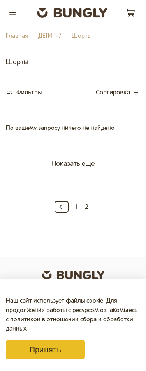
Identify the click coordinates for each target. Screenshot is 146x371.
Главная (17, 36)
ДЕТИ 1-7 (50, 36)
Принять (45, 349)
